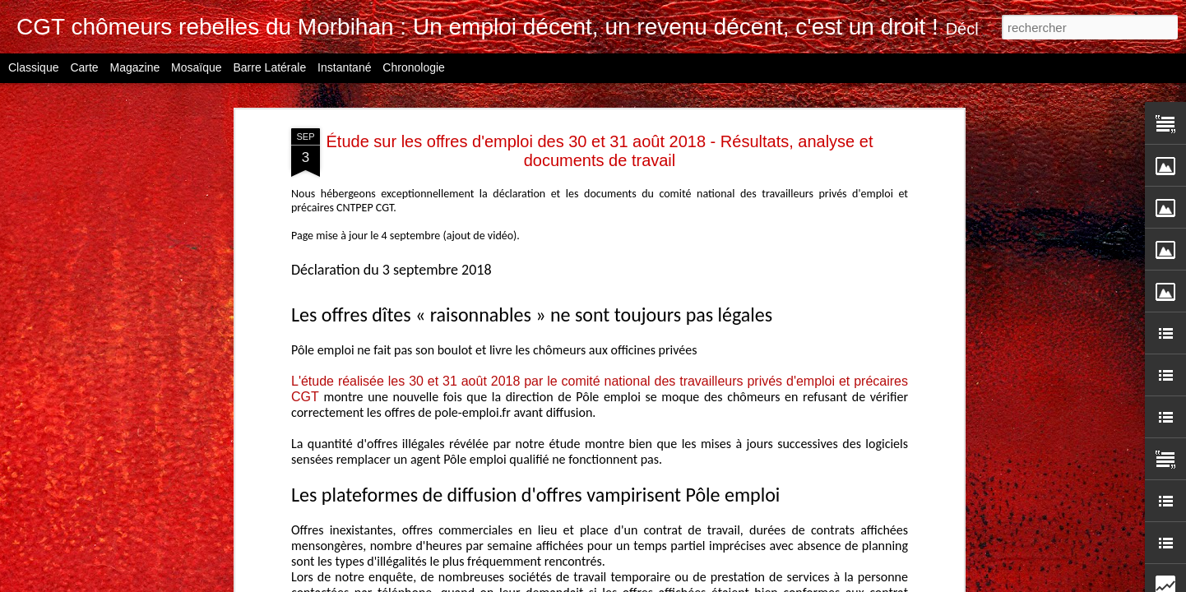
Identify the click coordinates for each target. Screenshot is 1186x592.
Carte (84, 67)
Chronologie (413, 67)
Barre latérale (269, 67)
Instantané (344, 67)
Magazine (135, 67)
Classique (33, 67)
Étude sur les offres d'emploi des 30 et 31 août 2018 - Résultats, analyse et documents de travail (600, 150)
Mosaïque (196, 67)
